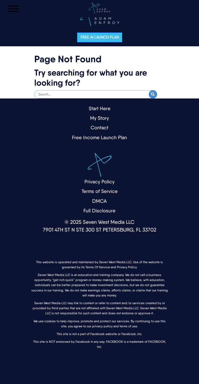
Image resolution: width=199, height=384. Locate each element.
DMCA (99, 201)
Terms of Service (100, 191)
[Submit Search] (153, 94)
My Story (99, 118)
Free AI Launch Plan (100, 37)
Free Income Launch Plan (99, 137)
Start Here (100, 108)
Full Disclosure (99, 211)
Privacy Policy (99, 182)
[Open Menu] (13, 9)
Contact (99, 128)
